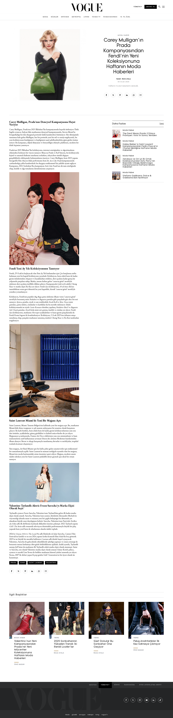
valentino (51, 562)
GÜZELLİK (54, 17)
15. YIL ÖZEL (125, 17)
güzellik (74, 714)
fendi (22, 562)
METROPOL (76, 17)
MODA (45, 17)
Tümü (161, 124)
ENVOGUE (65, 17)
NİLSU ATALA (126, 79)
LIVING (86, 17)
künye (117, 685)
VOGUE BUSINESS (110, 17)
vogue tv (104, 714)
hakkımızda (129, 685)
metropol (90, 714)
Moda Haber (123, 35)
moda (67, 714)
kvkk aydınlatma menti (150, 685)
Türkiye (105, 685)
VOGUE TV (96, 17)
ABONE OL (150, 6)
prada (13, 562)
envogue (82, 714)
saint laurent (35, 562)
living (97, 714)
